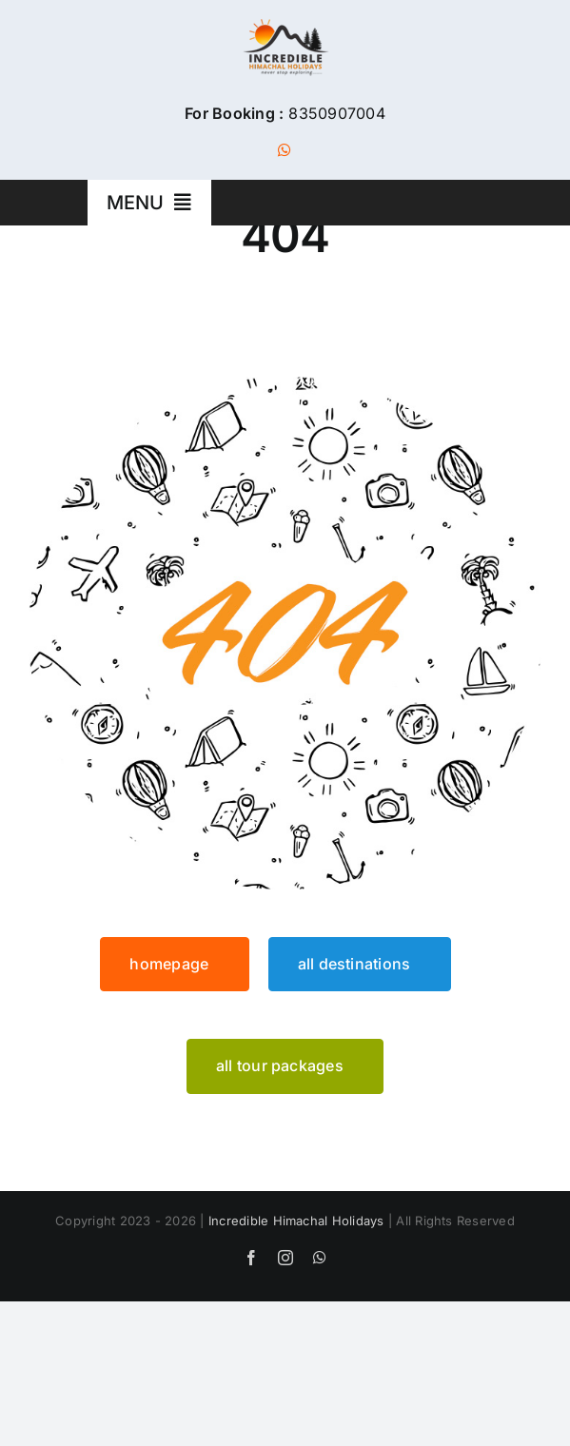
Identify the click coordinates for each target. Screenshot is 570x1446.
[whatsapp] (284, 150)
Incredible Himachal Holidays (296, 1220)
